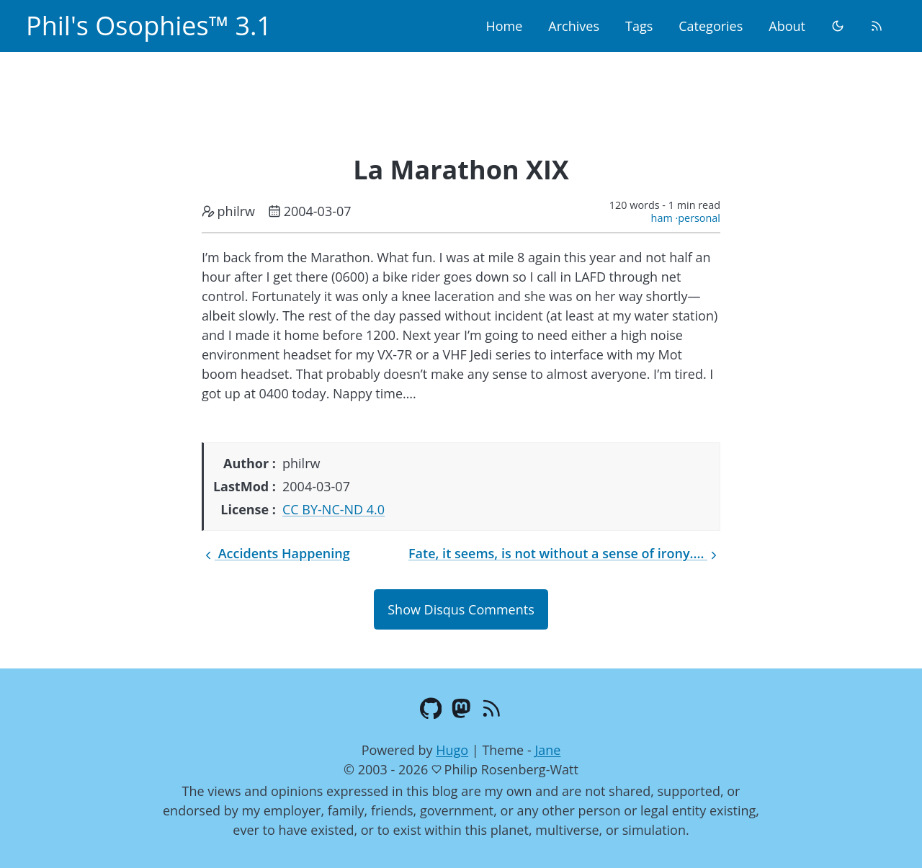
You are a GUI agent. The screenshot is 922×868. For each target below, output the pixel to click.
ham (662, 218)
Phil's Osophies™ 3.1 (149, 25)
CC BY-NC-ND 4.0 (333, 509)
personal (699, 218)
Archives (573, 26)
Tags (639, 26)
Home (503, 26)
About (787, 26)
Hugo (452, 750)
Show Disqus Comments (461, 609)
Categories (711, 26)
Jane (547, 750)
